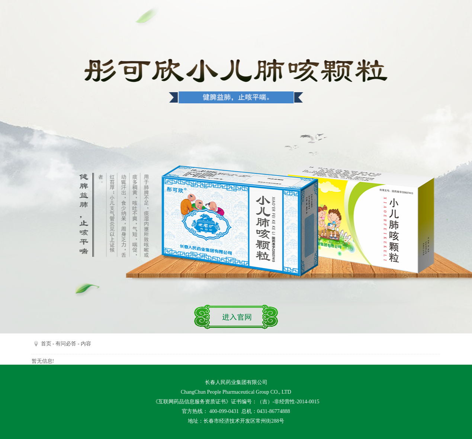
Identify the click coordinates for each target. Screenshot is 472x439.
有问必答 (65, 343)
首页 (46, 343)
